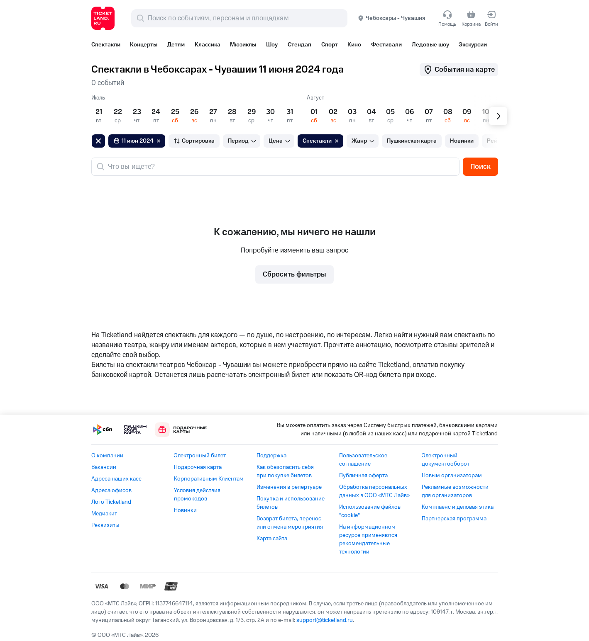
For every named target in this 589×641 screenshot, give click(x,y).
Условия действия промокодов (197, 494)
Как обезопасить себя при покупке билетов (285, 471)
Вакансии (103, 467)
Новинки (185, 510)
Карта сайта (272, 538)
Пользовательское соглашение (363, 460)
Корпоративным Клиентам (209, 479)
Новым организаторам (452, 475)
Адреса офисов (111, 490)
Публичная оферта (363, 475)
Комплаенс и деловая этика (458, 507)
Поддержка (271, 456)
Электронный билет (200, 456)
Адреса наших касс (116, 479)
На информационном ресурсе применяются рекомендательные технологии (368, 539)
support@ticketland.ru (324, 620)
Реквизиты (105, 525)
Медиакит (104, 514)
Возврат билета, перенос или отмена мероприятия (290, 523)
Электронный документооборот (445, 460)
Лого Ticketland (111, 502)
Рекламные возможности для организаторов (455, 491)
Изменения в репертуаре (289, 487)
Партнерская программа (454, 519)
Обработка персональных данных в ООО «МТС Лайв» (374, 491)
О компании (107, 456)
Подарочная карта (198, 467)
